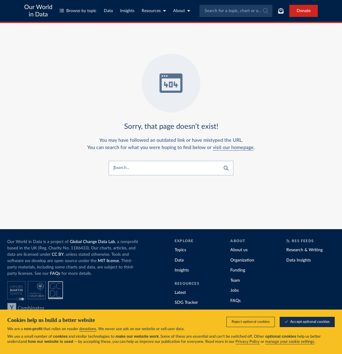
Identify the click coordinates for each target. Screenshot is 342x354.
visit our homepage (233, 147)
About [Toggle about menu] (181, 10)
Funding (237, 270)
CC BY (58, 254)
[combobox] (235, 11)
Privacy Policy (247, 342)
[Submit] (265, 11)
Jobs (234, 290)
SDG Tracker (186, 302)
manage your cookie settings (289, 342)
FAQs (55, 273)
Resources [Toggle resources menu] (154, 10)
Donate (304, 11)
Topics (180, 250)
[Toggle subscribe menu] (281, 11)
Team (235, 280)
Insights (127, 11)
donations (87, 329)
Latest (180, 293)
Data (108, 11)
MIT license (108, 261)
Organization (242, 260)
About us (239, 250)
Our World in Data (38, 11)
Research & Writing (304, 250)
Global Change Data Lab (92, 242)
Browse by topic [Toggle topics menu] (78, 10)
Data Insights (298, 260)
